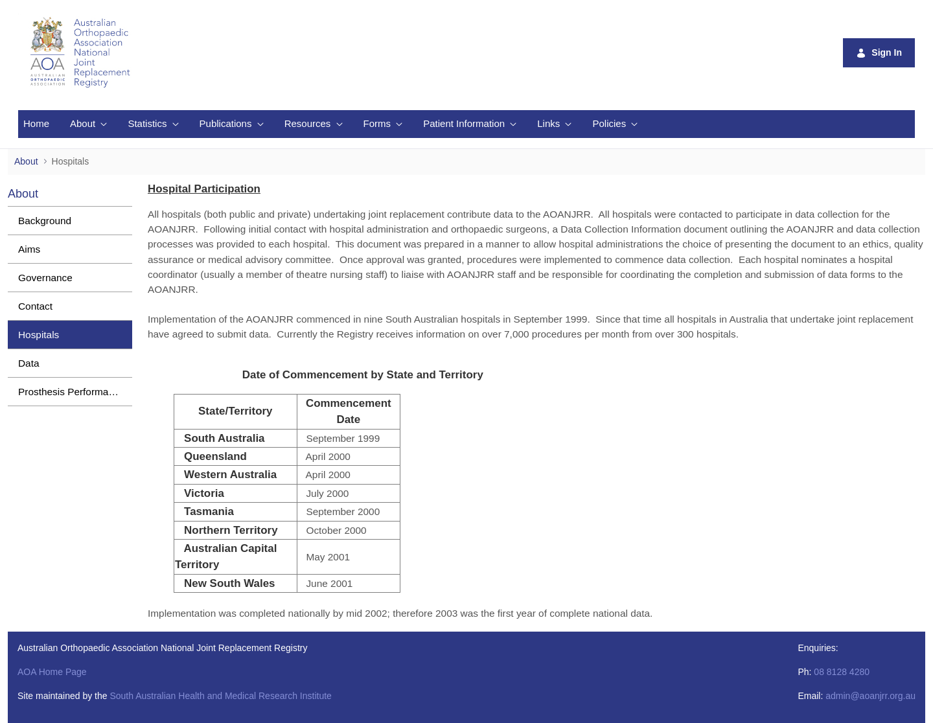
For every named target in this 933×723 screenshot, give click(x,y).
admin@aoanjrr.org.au (870, 696)
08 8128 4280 (842, 672)
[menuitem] (36, 124)
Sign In (879, 52)
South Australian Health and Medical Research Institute (220, 696)
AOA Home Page (52, 672)
